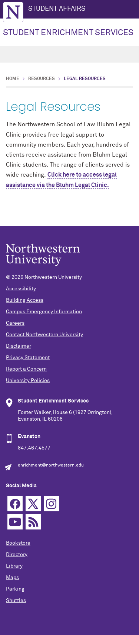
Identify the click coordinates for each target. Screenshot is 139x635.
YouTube (15, 521)
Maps (12, 577)
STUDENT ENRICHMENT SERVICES (68, 33)
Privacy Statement (28, 357)
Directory (16, 554)
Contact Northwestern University (44, 334)
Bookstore (18, 543)
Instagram (51, 503)
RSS (33, 521)
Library (14, 566)
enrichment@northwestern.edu (51, 465)
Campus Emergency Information (44, 311)
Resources (41, 79)
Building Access (24, 300)
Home (12, 79)
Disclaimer (18, 346)
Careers (15, 323)
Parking (15, 589)
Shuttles (16, 600)
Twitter (33, 503)
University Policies (28, 380)
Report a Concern (26, 369)
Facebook (15, 503)
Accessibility (21, 288)
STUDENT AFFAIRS (56, 9)
